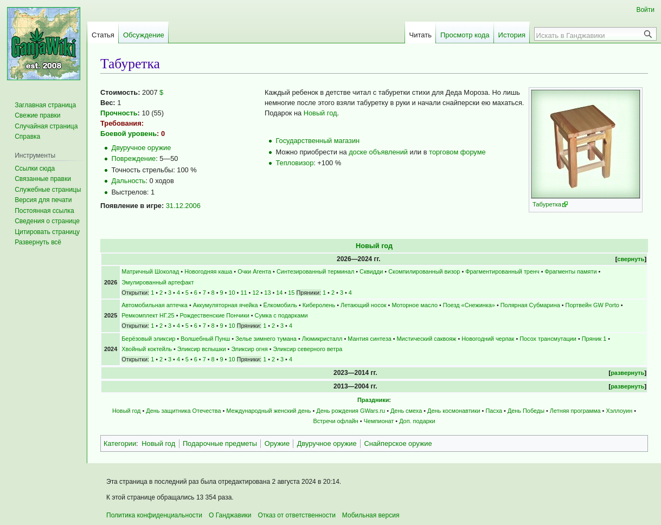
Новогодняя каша (208, 271)
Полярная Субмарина (530, 305)
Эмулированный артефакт (157, 282)
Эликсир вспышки (201, 349)
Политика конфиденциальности (154, 515)
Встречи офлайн (335, 421)
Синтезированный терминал (315, 271)
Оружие (277, 443)
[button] (38, 242)
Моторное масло (415, 305)
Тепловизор (294, 163)
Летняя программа (575, 410)
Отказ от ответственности (297, 515)
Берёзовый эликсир (148, 338)
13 (267, 292)
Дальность (128, 181)
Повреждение (133, 158)
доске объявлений (378, 152)
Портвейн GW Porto (592, 305)
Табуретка (546, 204)
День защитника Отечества (183, 410)
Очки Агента (254, 271)
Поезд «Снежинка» (469, 305)
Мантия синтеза (369, 338)
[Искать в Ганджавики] (589, 35)
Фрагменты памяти (571, 271)
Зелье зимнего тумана (266, 338)
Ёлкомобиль (280, 305)
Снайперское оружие (398, 443)
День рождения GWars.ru (350, 410)
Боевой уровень (128, 133)
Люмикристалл (322, 338)
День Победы (526, 410)
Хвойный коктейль (146, 349)
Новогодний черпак (487, 338)
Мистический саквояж (427, 338)
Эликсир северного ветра (308, 349)
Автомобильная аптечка (154, 305)
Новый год (320, 113)
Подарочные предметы (220, 443)
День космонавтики (453, 410)
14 (279, 292)
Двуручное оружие (141, 148)
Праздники (373, 400)
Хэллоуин (619, 410)
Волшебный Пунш (205, 338)
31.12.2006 (183, 206)
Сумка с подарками (281, 315)
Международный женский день (268, 410)
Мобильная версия (371, 515)
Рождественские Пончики (214, 315)
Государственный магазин (317, 141)
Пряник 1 (594, 338)
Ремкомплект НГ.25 (147, 315)
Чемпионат (379, 421)
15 (291, 292)
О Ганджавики (230, 515)
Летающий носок (363, 305)
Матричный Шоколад (150, 271)
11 (243, 292)
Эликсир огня (249, 349)
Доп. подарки (417, 421)
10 (231, 292)
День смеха (406, 410)
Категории (120, 443)
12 (255, 292)
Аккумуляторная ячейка (225, 305)
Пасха (493, 410)
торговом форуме (457, 152)
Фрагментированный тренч (502, 271)
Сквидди (371, 271)
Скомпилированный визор (424, 271)
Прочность (119, 113)
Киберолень (319, 305)
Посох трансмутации (547, 338)
